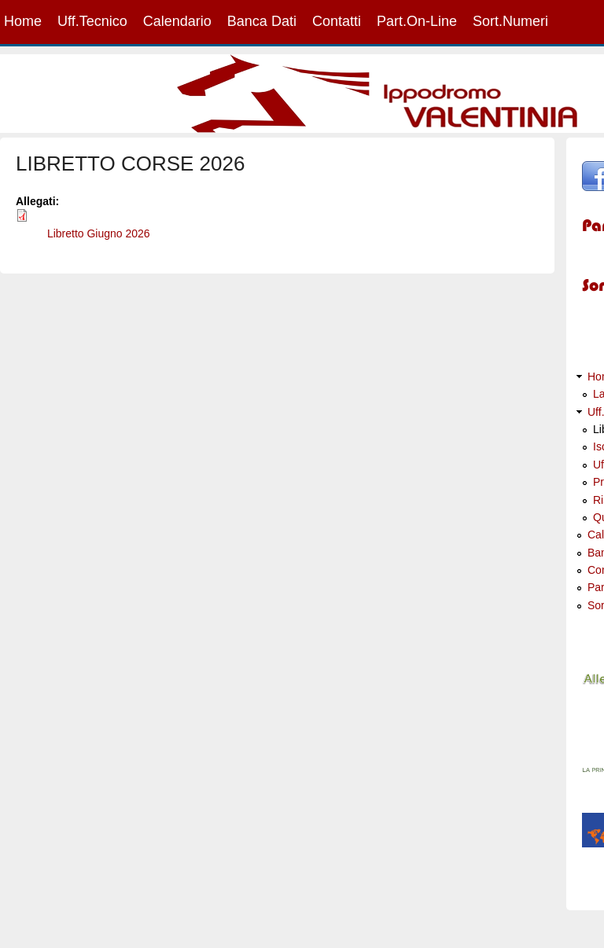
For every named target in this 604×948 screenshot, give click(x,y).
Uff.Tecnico (92, 21)
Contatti (336, 21)
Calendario (177, 21)
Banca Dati (261, 21)
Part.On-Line (417, 21)
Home (23, 21)
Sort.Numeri (510, 21)
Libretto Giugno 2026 (98, 233)
